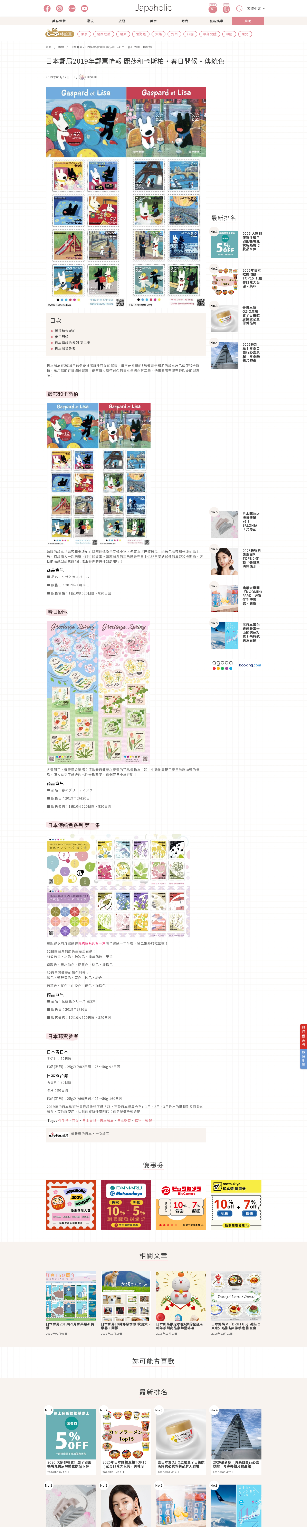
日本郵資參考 (65, 348)
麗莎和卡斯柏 (65, 330)
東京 (84, 33)
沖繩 (158, 33)
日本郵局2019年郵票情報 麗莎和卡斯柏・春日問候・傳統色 (111, 47)
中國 (229, 33)
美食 (153, 20)
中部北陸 (210, 33)
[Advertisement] (238, 148)
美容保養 (59, 20)
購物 (247, 20)
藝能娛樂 (216, 20)
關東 (123, 33)
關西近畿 (104, 33)
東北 (245, 33)
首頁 (49, 47)
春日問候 (62, 336)
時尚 (184, 20)
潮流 (90, 20)
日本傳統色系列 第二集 (72, 342)
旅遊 (121, 20)
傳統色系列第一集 (92, 943)
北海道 (141, 33)
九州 (174, 33)
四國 (190, 33)
